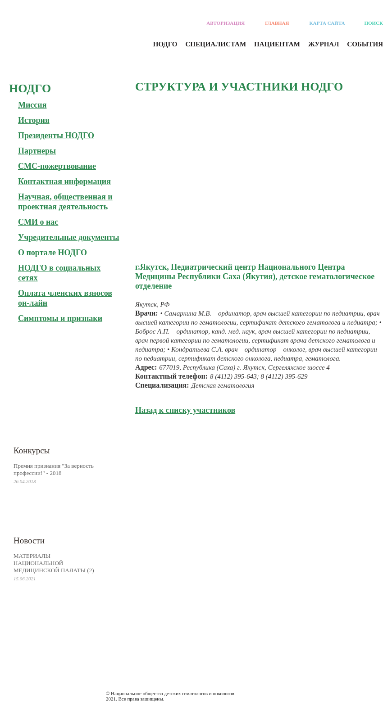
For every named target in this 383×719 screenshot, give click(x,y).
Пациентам (277, 44)
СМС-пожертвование (57, 166)
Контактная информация (64, 181)
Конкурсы (32, 450)
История (34, 120)
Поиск (373, 23)
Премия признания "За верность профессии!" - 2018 (54, 469)
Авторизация (225, 23)
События (365, 44)
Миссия (32, 104)
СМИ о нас (38, 221)
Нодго (165, 44)
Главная (277, 23)
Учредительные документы (68, 237)
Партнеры (37, 150)
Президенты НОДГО (56, 135)
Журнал (323, 44)
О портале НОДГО (52, 252)
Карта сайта (327, 23)
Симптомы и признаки (60, 318)
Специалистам (216, 44)
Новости (29, 540)
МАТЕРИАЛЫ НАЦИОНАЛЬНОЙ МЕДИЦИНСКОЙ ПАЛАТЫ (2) (54, 563)
